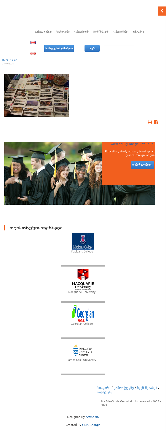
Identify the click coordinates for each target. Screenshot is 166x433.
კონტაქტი (138, 31)
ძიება (92, 48)
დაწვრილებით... (142, 164)
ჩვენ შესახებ (101, 31)
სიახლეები (63, 31)
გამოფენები (120, 31)
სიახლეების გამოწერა (59, 48)
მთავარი (103, 388)
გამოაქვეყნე (81, 31)
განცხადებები (43, 31)
